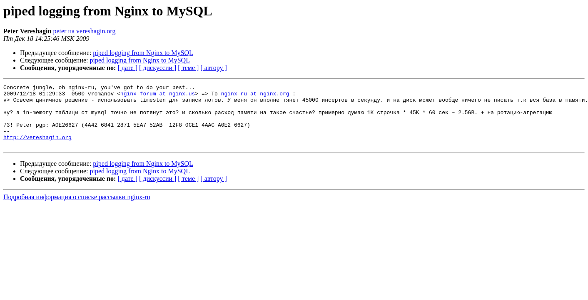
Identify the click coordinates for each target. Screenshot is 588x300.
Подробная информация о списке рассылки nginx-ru (76, 209)
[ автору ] (213, 67)
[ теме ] (188, 67)
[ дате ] (127, 67)
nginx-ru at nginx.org (255, 96)
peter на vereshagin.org (84, 31)
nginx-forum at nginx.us (157, 96)
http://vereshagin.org (37, 148)
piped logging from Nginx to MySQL (143, 52)
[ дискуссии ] (157, 67)
